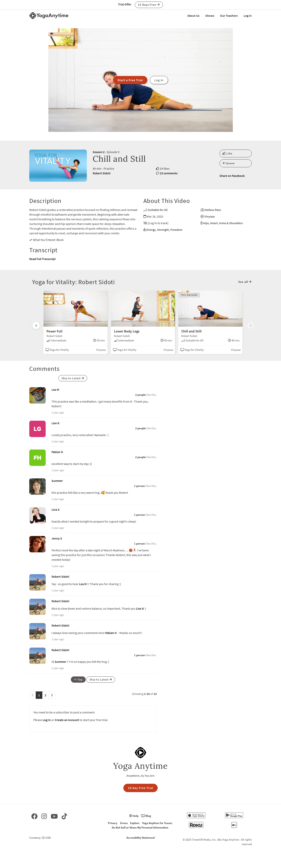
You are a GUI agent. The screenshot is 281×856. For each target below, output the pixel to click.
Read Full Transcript (42, 259)
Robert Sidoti (101, 173)
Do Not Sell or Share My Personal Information (140, 827)
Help (134, 816)
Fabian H (57, 452)
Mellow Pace (213, 210)
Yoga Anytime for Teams (157, 823)
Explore (135, 823)
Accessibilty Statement (140, 837)
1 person (139, 486)
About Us (193, 16)
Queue (229, 163)
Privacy (112, 823)
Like (227, 153)
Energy (151, 230)
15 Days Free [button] (149, 4)
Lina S (56, 509)
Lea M (55, 389)
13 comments (169, 173)
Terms (124, 823)
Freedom (176, 230)
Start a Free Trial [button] (130, 80)
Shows (209, 16)
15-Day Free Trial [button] (140, 788)
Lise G (55, 423)
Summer (57, 481)
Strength (163, 230)
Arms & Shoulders (231, 223)
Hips (206, 223)
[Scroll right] (251, 325)
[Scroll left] (36, 325)
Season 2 (99, 152)
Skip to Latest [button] (72, 378)
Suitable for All (157, 210)
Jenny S (57, 538)
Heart (214, 223)
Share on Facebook (232, 176)
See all (245, 282)
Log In (248, 16)
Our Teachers (229, 16)
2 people (140, 395)
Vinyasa (209, 216)
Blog (146, 816)
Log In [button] (159, 80)
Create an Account (67, 720)
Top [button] (78, 679)
